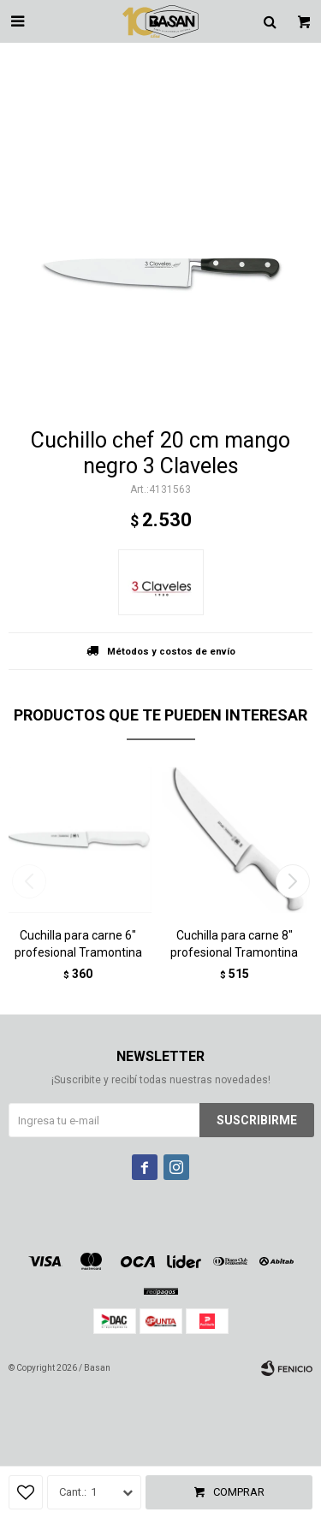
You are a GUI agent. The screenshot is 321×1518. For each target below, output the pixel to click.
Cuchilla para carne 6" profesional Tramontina (78, 943)
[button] (292, 881)
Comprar (239, 1491)
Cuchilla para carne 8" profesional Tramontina (234, 943)
